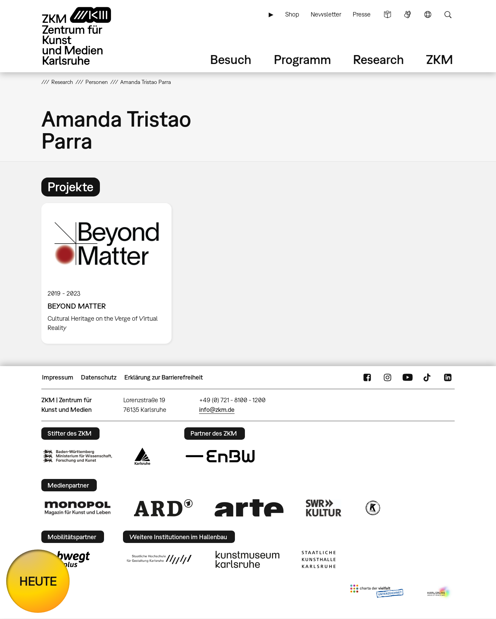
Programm (302, 59)
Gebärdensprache (407, 14)
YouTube (407, 377)
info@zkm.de (217, 409)
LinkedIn (448, 377)
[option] (109, 273)
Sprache (428, 14)
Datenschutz (98, 377)
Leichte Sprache (387, 14)
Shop (292, 14)
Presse (362, 14)
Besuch (230, 59)
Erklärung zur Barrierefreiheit (163, 377)
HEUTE (38, 581)
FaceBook (367, 377)
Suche (448, 14)
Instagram (387, 377)
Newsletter (326, 14)
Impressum (57, 377)
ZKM (439, 59)
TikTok (428, 377)
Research (378, 59)
